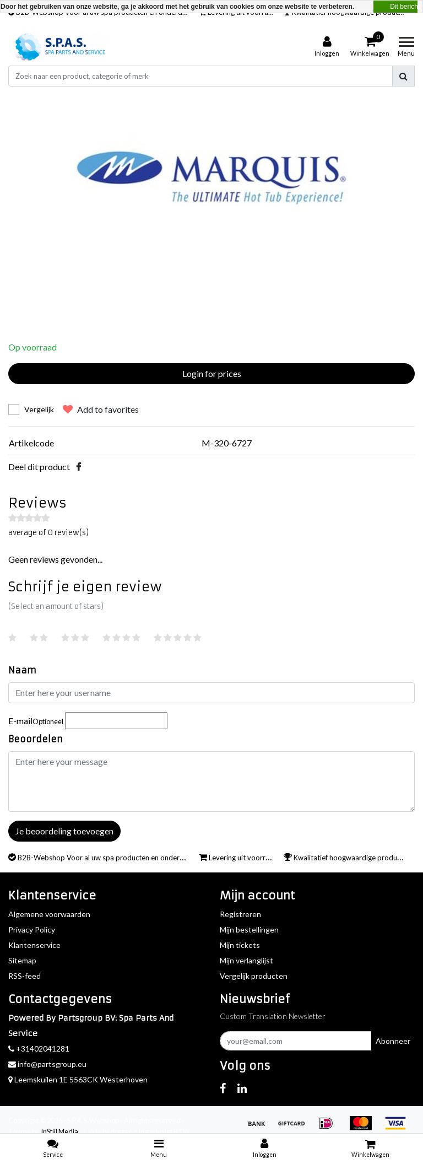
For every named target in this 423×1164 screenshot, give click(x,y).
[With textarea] (211, 781)
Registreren (240, 914)
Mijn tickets (240, 945)
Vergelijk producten (254, 975)
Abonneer (393, 1041)
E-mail (35, 720)
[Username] (211, 692)
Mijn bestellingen (249, 929)
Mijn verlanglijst (246, 960)
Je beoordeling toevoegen (64, 831)
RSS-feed (24, 975)
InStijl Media (59, 1131)
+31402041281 (38, 1048)
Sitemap (22, 960)
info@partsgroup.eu (47, 1064)
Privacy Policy (31, 929)
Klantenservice (34, 945)
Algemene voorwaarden (49, 914)
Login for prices (211, 373)
